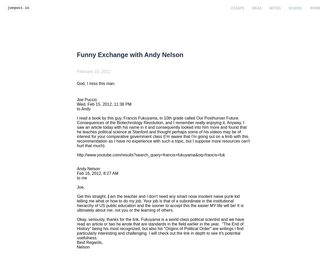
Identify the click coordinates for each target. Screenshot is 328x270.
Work (315, 8)
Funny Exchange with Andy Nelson (130, 54)
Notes (275, 8)
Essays (237, 8)
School (295, 8)
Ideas (257, 8)
